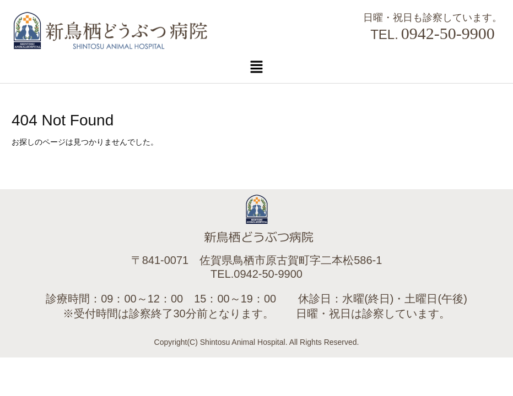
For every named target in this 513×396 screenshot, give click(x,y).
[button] (256, 67)
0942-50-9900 (448, 33)
